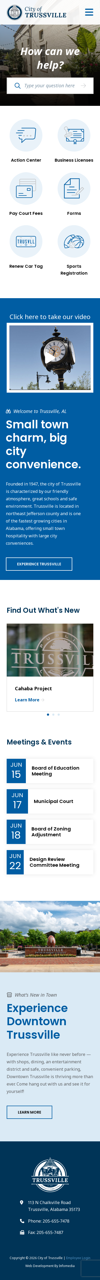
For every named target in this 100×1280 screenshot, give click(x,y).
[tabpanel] (50, 667)
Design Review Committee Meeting (54, 862)
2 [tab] (55, 716)
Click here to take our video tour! (50, 313)
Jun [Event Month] (16, 764)
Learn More (29, 1112)
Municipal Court (53, 801)
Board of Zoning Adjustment (51, 831)
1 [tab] (49, 716)
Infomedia (67, 1266)
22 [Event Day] (15, 866)
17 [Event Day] (17, 805)
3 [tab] (60, 716)
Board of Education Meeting (55, 771)
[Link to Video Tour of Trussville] (50, 358)
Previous (2, 667)
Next (94, 667)
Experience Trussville (39, 564)
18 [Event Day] (16, 835)
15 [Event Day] (16, 774)
